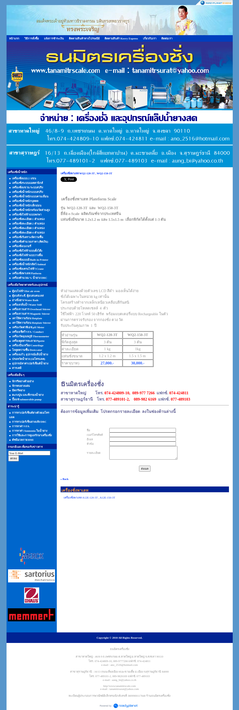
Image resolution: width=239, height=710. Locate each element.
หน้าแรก (14, 38)
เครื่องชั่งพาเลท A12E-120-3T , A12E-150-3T (89, 497)
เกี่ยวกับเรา (149, 38)
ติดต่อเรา (166, 38)
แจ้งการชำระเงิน (54, 38)
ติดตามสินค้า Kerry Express (121, 38)
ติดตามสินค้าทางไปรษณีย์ (84, 38)
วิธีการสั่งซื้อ (31, 38)
